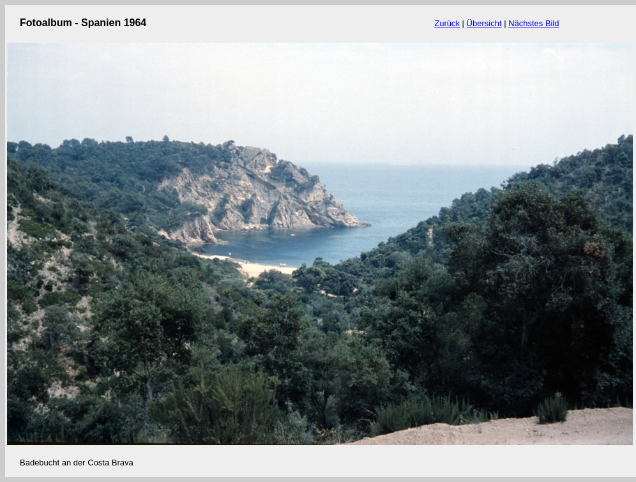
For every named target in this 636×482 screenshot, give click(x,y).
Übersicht (484, 23)
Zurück (447, 23)
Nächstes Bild (533, 23)
